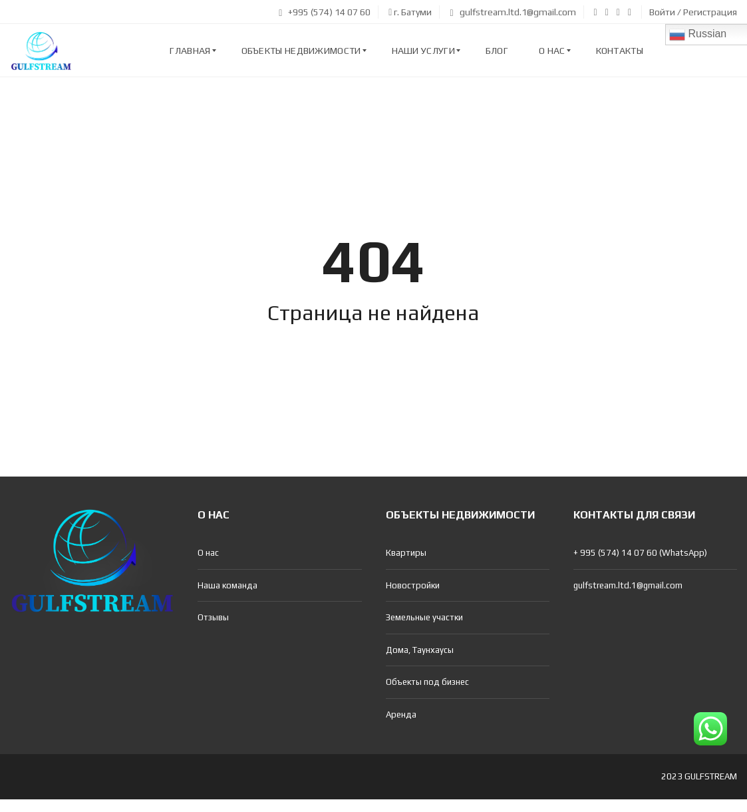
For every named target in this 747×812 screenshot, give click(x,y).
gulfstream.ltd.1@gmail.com (512, 12)
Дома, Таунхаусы (420, 650)
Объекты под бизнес (427, 682)
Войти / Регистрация (693, 12)
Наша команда (227, 585)
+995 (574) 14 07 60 (325, 12)
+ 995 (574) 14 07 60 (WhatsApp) (640, 553)
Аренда (401, 714)
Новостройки (413, 585)
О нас (208, 553)
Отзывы (213, 617)
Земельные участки (424, 617)
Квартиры (406, 553)
